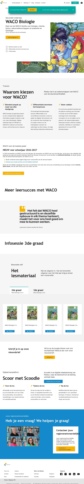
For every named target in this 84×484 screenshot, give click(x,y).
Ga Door (32, 9)
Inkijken (10, 331)
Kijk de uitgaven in (13, 37)
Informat (36, 473)
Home (7, 8)
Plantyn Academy (19, 473)
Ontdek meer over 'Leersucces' (13, 173)
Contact (43, 2)
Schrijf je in (50, 357)
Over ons (6, 471)
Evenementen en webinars (21, 476)
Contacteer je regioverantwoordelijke (65, 448)
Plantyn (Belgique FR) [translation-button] (9, 480)
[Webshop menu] (27, 3)
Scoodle (36, 476)
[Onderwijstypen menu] (17, 3)
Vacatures (37, 2)
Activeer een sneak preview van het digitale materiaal (22, 162)
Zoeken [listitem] (67, 2)
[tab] (19, 290)
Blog (33, 2)
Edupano (51, 473)
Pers (5, 476)
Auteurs (17, 471)
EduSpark (52, 476)
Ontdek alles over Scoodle (53, 381)
